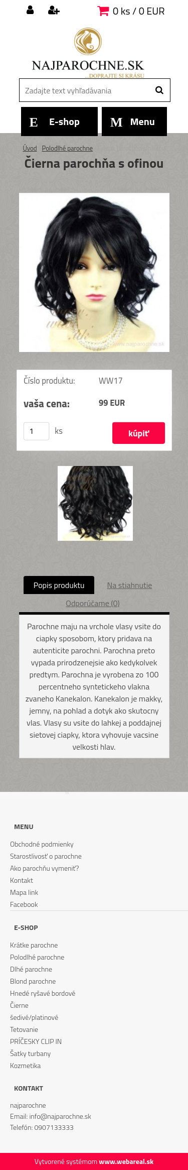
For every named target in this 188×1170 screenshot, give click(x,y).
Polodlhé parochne (67, 148)
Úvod (30, 148)
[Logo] (88, 53)
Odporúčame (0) (92, 603)
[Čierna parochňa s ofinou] (94, 197)
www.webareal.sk (126, 1161)
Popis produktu (59, 585)
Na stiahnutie (129, 585)
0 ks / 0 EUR (138, 11)
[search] (159, 90)
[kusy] (36, 431)
